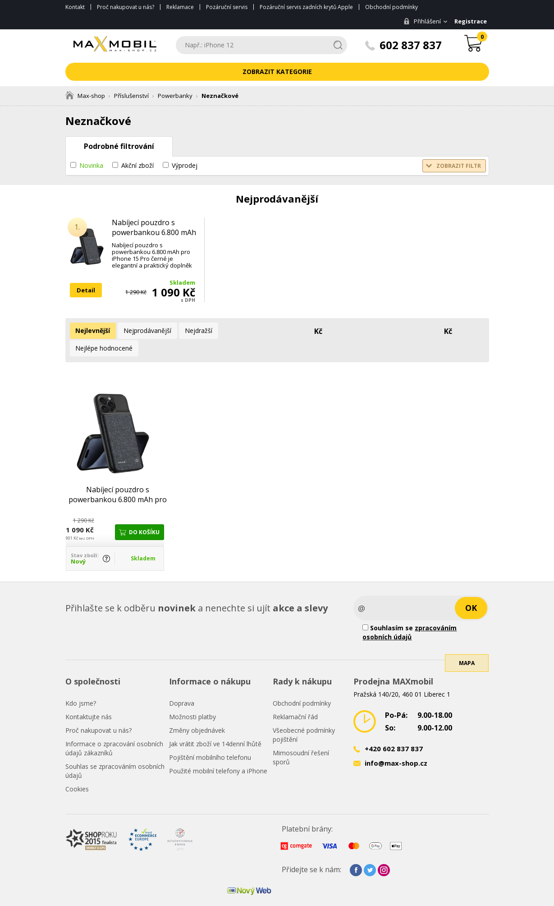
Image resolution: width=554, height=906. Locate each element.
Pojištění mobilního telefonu (210, 738)
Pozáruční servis (226, 7)
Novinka (91, 165)
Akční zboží (137, 165)
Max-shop (85, 96)
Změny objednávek (197, 711)
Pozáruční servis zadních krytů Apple (306, 7)
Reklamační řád (295, 697)
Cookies (77, 770)
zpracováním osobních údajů (409, 613)
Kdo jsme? (80, 684)
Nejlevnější (91, 330)
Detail (86, 290)
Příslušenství (131, 96)
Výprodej (184, 165)
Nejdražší (192, 330)
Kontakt (75, 7)
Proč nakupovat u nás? (125, 7)
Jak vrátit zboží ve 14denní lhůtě (215, 725)
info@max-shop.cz (396, 744)
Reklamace (180, 7)
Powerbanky (175, 96)
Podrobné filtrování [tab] (119, 146)
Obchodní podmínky (391, 7)
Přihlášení (420, 21)
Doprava (181, 684)
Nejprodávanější (144, 330)
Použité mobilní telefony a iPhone (218, 752)
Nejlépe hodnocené (245, 330)
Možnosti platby (192, 697)
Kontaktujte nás (88, 697)
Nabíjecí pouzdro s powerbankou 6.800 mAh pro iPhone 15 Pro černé (154, 232)
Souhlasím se (409, 613)
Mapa (467, 654)
